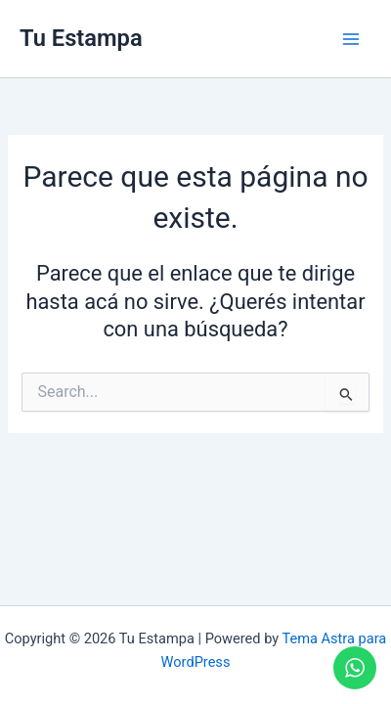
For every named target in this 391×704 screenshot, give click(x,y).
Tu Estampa (81, 38)
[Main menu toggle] (350, 39)
